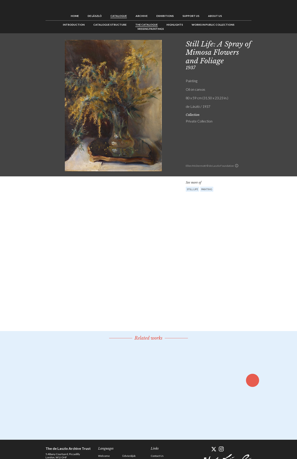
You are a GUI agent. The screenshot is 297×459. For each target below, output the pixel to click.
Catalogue (118, 16)
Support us (190, 16)
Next (272, 43)
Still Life (192, 189)
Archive (142, 16)
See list (266, 43)
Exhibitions (165, 16)
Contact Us (157, 455)
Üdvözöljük (129, 455)
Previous (259, 43)
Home (75, 16)
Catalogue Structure (110, 24)
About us (215, 16)
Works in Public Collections (213, 24)
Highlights (174, 24)
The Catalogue (146, 24)
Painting (206, 189)
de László (95, 16)
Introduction (74, 24)
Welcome (104, 455)
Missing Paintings (151, 28)
